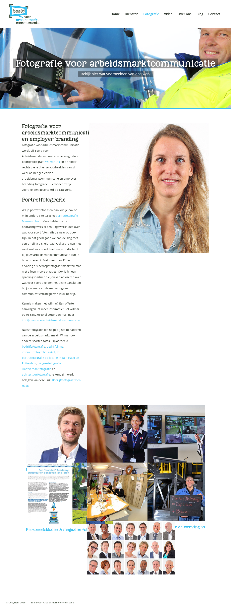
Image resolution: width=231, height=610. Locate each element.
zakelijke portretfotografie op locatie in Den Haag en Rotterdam (50, 357)
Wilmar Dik (52, 162)
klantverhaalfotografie (36, 369)
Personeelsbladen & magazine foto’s (59, 529)
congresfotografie (49, 363)
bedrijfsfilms (55, 346)
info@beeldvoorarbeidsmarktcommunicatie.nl (52, 320)
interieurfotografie (34, 352)
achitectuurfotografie (36, 374)
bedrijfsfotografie (33, 346)
